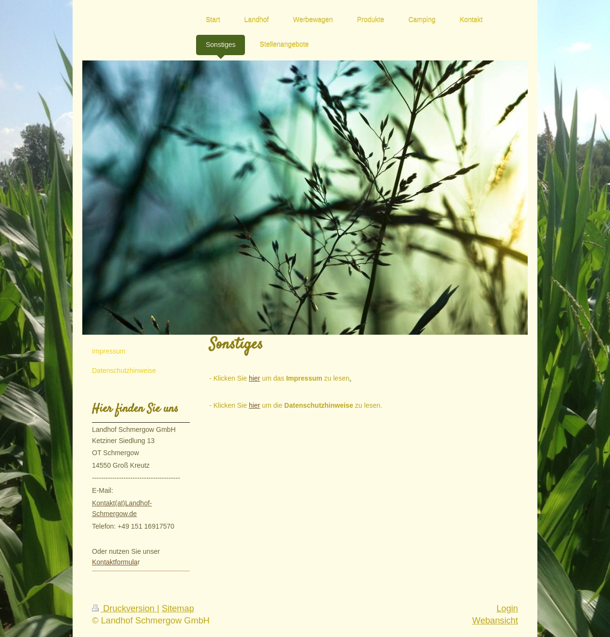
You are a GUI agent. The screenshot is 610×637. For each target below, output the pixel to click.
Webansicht (495, 620)
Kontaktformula (114, 562)
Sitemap (178, 608)
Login (507, 608)
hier (254, 378)
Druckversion (124, 608)
